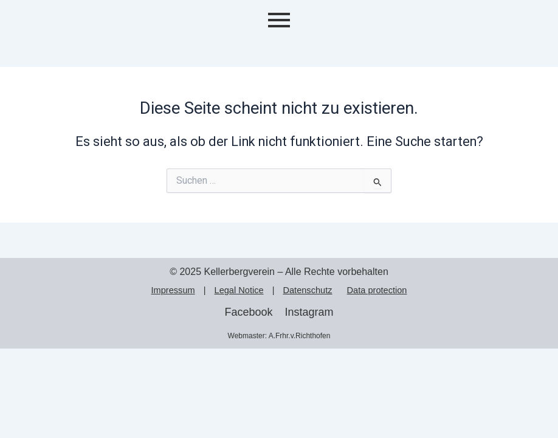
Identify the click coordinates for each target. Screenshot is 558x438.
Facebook (248, 312)
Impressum (173, 290)
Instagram (309, 312)
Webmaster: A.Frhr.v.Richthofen (279, 336)
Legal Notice (239, 290)
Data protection (377, 290)
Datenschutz (307, 290)
